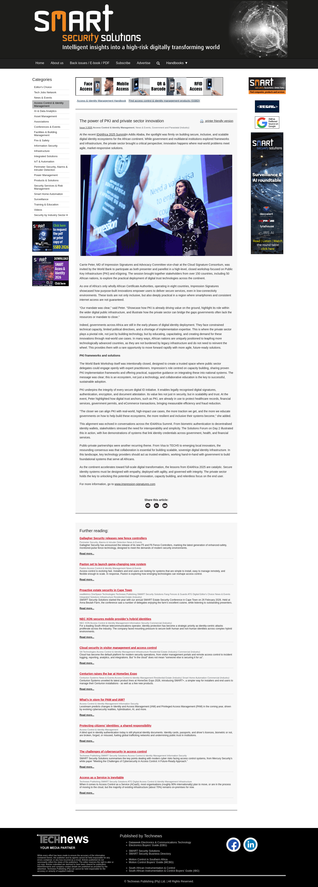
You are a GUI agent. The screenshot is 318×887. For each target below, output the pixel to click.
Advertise (143, 63)
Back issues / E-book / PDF (90, 63)
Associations (41, 121)
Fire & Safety (41, 140)
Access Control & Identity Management (48, 104)
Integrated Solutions (46, 156)
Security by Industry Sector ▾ (51, 215)
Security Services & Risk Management (48, 187)
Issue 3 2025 (86, 127)
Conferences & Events (47, 126)
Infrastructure (42, 150)
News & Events (43, 97)
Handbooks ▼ (177, 63)
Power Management (46, 175)
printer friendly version (216, 120)
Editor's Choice (43, 87)
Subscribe (123, 63)
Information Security (46, 145)
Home (39, 63)
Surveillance (41, 199)
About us (57, 63)
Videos (38, 209)
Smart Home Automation (48, 193)
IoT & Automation (44, 161)
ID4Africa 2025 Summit (111, 134)
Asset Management (45, 116)
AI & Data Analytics (45, 111)
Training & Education (46, 204)
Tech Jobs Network (45, 92)
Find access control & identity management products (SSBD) (164, 100)
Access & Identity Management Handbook (101, 100)
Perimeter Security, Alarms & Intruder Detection (51, 168)
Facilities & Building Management (45, 134)
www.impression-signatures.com (135, 484)
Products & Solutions (46, 180)
